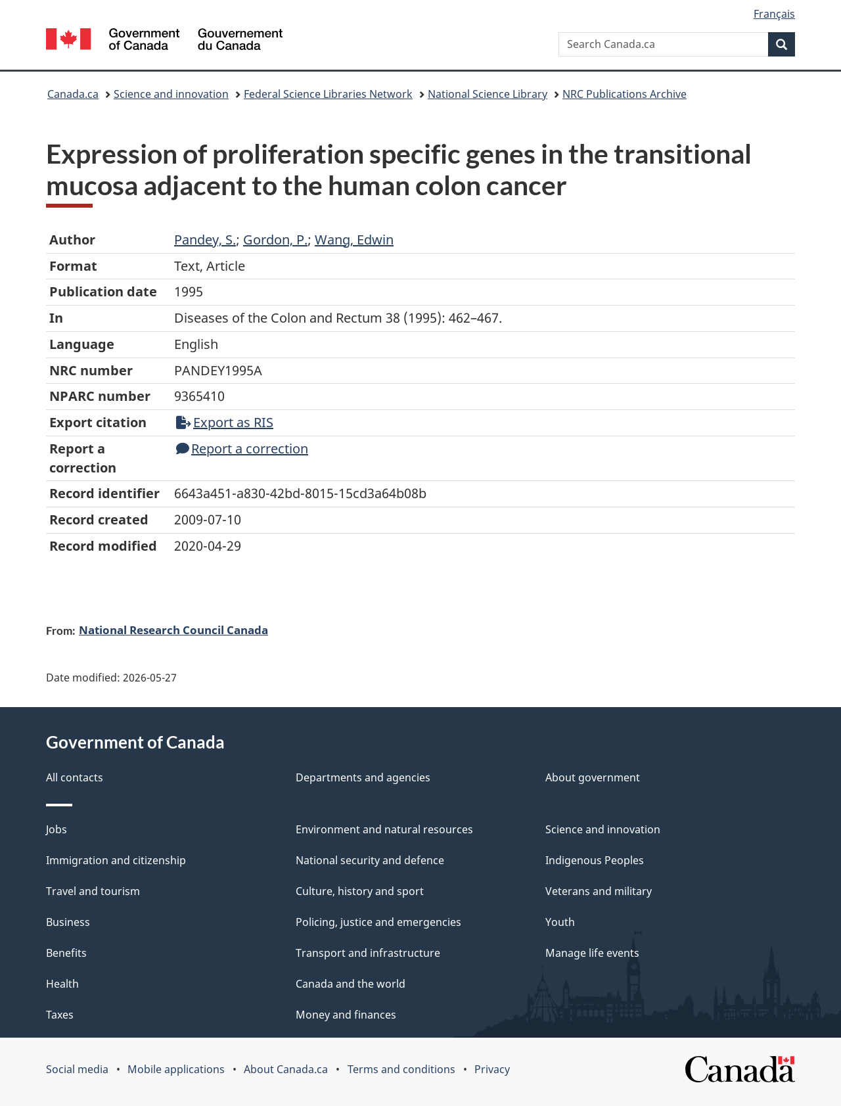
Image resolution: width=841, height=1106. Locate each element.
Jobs (56, 829)
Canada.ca (73, 94)
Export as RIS (224, 422)
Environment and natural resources (384, 829)
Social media (77, 1069)
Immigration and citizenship (116, 860)
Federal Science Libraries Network (328, 94)
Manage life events (592, 953)
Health (62, 984)
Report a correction (242, 448)
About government (592, 777)
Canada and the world (350, 984)
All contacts (74, 777)
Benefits (66, 953)
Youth (560, 922)
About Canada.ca (286, 1069)
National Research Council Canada (173, 629)
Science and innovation (171, 94)
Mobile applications (176, 1069)
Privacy (492, 1069)
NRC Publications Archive (624, 94)
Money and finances (346, 1014)
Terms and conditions (401, 1069)
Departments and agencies (363, 777)
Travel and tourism (93, 891)
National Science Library (487, 94)
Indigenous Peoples (594, 860)
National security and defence (370, 860)
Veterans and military (598, 891)
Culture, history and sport (360, 891)
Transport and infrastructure (368, 953)
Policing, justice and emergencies (378, 922)
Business (68, 922)
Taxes (60, 1014)
